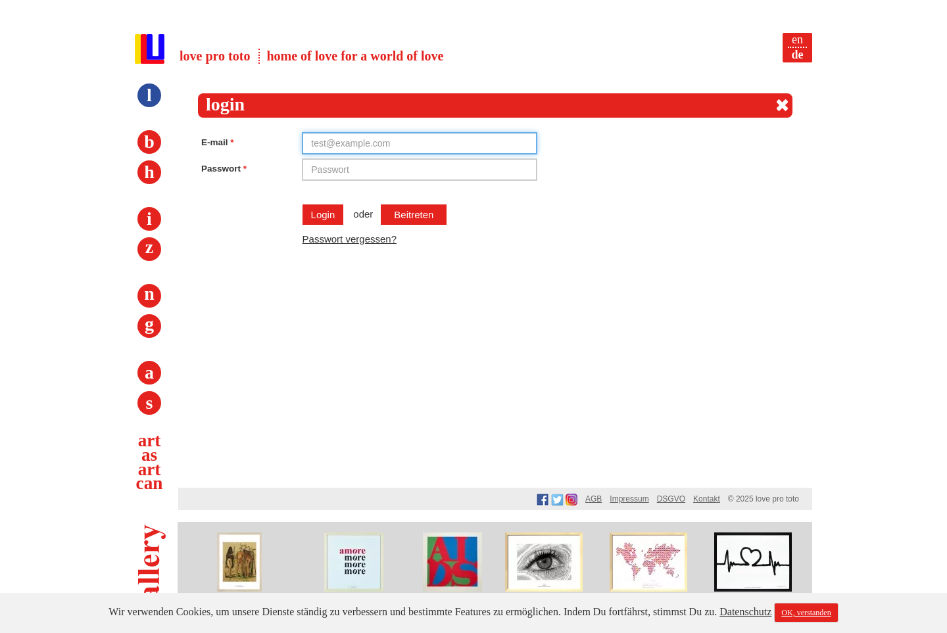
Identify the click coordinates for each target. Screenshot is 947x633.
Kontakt (706, 499)
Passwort (224, 169)
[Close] (782, 105)
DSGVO (671, 499)
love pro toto (215, 56)
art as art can (149, 462)
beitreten (413, 214)
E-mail (217, 142)
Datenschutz (745, 611)
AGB (593, 499)
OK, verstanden (806, 612)
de (798, 54)
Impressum (629, 499)
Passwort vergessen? (350, 239)
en (797, 39)
